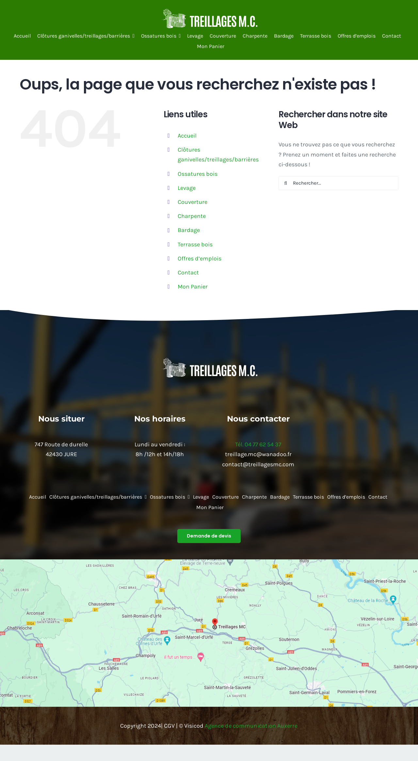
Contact (188, 272)
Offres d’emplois (199, 258)
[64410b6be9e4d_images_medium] (209, 11)
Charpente (192, 216)
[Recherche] (286, 183)
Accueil (187, 135)
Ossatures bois (197, 173)
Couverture (192, 202)
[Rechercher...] (338, 183)
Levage (187, 187)
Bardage (189, 230)
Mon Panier (193, 286)
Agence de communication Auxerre (251, 725)
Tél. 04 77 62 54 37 (258, 444)
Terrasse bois (195, 244)
